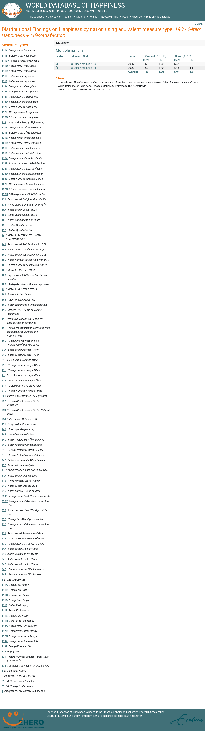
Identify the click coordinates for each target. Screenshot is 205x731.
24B (4, 434)
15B (4, 214)
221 (4, 396)
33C (4, 543)
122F (4, 184)
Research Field (109, 16)
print (199, 24)
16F (4, 265)
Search (68, 16)
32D (4, 524)
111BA (5, 60)
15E (4, 225)
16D (4, 259)
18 (3, 270)
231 (4, 424)
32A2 (5, 501)
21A (4, 349)
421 (4, 656)
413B (5, 646)
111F (4, 81)
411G (5, 615)
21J (4, 380)
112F (4, 112)
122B (5, 163)
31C (4, 485)
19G (4, 340)
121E (4, 148)
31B (4, 480)
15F (4, 230)
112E (4, 107)
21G (4, 365)
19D (4, 309)
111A (5, 50)
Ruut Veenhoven (133, 715)
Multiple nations (70, 50)
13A (4, 199)
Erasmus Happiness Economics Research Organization (133, 711)
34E (4, 569)
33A (4, 533)
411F (4, 610)
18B (4, 284)
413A (5, 641)
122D (5, 173)
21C (4, 354)
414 (4, 651)
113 (4, 122)
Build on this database (158, 16)
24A (4, 429)
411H (5, 620)
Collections (54, 16)
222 (4, 401)
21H (4, 370)
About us (137, 16)
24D (4, 444)
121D (5, 142)
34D (4, 564)
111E (4, 76)
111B (5, 55)
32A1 (5, 496)
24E (4, 449)
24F (4, 455)
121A (5, 127)
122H (5, 194)
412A (5, 625)
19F (4, 327)
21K (4, 385)
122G (5, 189)
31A (4, 475)
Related (93, 16)
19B (4, 299)
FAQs (125, 16)
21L (4, 390)
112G (5, 117)
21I (3, 375)
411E (4, 605)
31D (4, 491)
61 (3, 681)
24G (4, 460)
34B (4, 554)
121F (4, 153)
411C (5, 595)
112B (5, 91)
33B (4, 538)
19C (4, 304)
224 (4, 419)
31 (3, 470)
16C (4, 254)
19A (4, 294)
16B (4, 249)
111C (5, 65)
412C (5, 636)
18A (4, 275)
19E (4, 318)
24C (4, 439)
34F (4, 574)
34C (4, 559)
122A (5, 158)
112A (5, 86)
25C (4, 465)
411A (5, 584)
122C (5, 168)
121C (5, 137)
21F (4, 360)
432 (4, 665)
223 (4, 410)
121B (5, 132)
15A (4, 209)
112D (5, 101)
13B (4, 204)
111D (5, 71)
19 (3, 289)
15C (4, 220)
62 (3, 686)
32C (4, 519)
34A (4, 548)
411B (5, 589)
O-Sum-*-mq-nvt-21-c (83, 64)
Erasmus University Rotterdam (75, 715)
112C (5, 96)
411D (5, 600)
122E (4, 178)
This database (36, 16)
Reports (80, 16)
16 (3, 235)
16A (4, 244)
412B (5, 631)
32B (4, 510)
